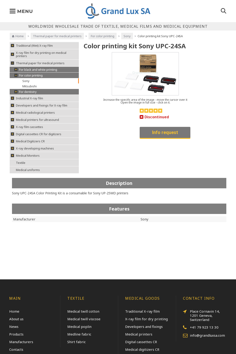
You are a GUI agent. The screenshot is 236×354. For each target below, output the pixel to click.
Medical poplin (79, 326)
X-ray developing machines (32, 148)
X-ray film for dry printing (146, 319)
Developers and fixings (144, 326)
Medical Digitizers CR (28, 141)
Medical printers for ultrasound (35, 120)
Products (16, 334)
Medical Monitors (25, 155)
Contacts (16, 349)
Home (19, 36)
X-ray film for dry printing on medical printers (38, 54)
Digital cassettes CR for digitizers (36, 134)
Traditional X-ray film (142, 311)
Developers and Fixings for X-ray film (39, 105)
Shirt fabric (76, 342)
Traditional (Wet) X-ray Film (32, 45)
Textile (20, 163)
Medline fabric (79, 334)
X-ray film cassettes (27, 127)
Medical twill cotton (83, 311)
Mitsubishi (29, 86)
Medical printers (138, 334)
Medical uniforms (28, 170)
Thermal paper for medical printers (57, 36)
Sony (127, 36)
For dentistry (25, 92)
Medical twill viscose (83, 319)
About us (16, 319)
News (13, 326)
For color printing (102, 36)
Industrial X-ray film (27, 98)
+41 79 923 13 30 (200, 327)
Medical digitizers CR (142, 349)
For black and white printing (35, 69)
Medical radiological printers (33, 112)
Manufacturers (21, 342)
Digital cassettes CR (141, 342)
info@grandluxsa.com (204, 335)
